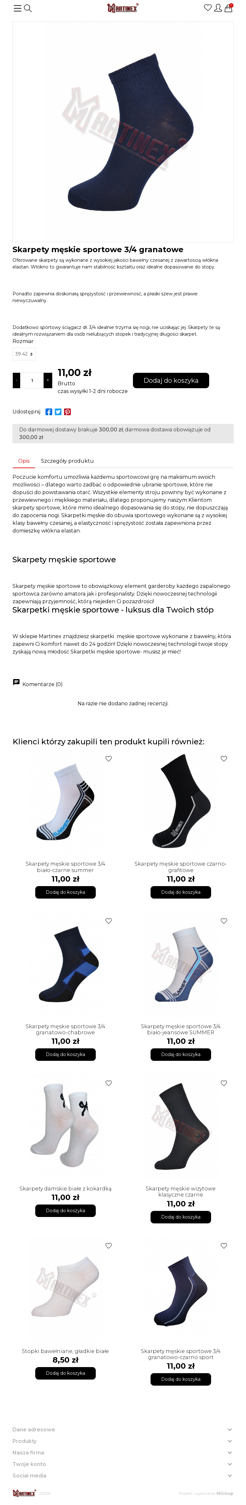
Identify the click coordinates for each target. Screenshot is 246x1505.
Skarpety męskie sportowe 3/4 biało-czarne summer (65, 867)
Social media (29, 1476)
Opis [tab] (23, 461)
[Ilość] (32, 380)
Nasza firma (28, 1453)
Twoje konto (29, 1464)
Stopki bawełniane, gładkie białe (65, 1351)
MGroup (225, 1493)
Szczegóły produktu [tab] (67, 461)
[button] (28, 8)
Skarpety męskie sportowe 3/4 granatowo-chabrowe (65, 1029)
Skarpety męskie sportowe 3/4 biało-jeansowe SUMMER (181, 1029)
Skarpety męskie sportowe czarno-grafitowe (181, 867)
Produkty (24, 1441)
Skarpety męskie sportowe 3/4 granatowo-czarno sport (181, 1354)
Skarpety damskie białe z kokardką (65, 1189)
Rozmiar (23, 341)
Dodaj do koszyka (171, 380)
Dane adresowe (33, 1430)
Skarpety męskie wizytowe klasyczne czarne (181, 1192)
